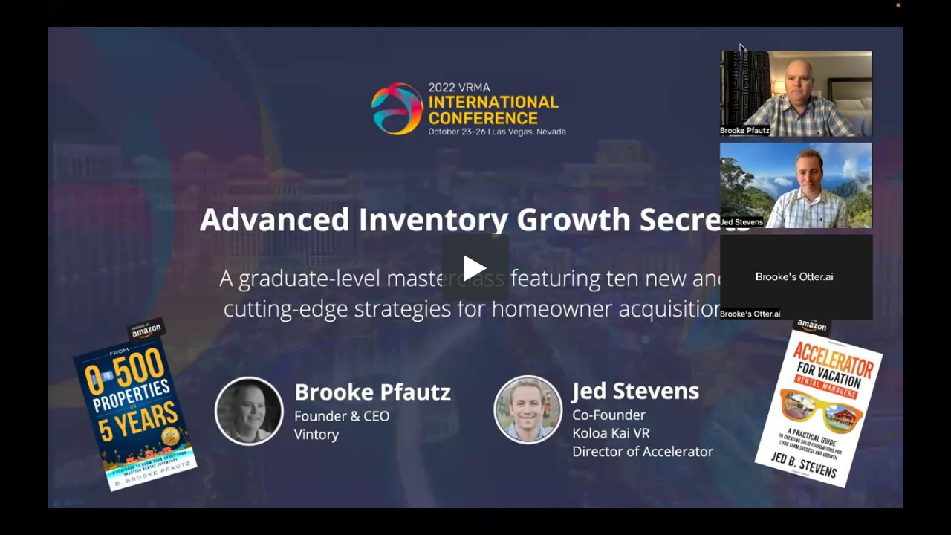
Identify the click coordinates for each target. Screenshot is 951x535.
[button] (475, 267)
